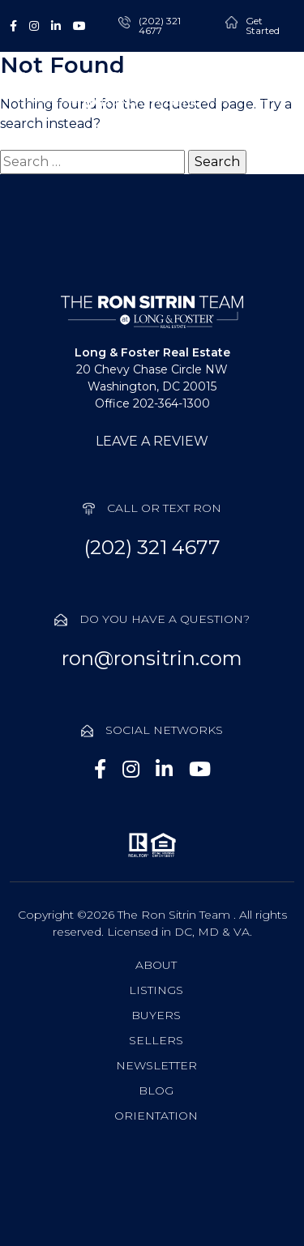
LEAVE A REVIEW (152, 441)
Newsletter (156, 1065)
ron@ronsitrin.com (152, 658)
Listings (156, 990)
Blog (156, 1090)
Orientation (156, 1115)
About (156, 965)
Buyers (156, 1015)
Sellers (156, 1040)
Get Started (263, 26)
